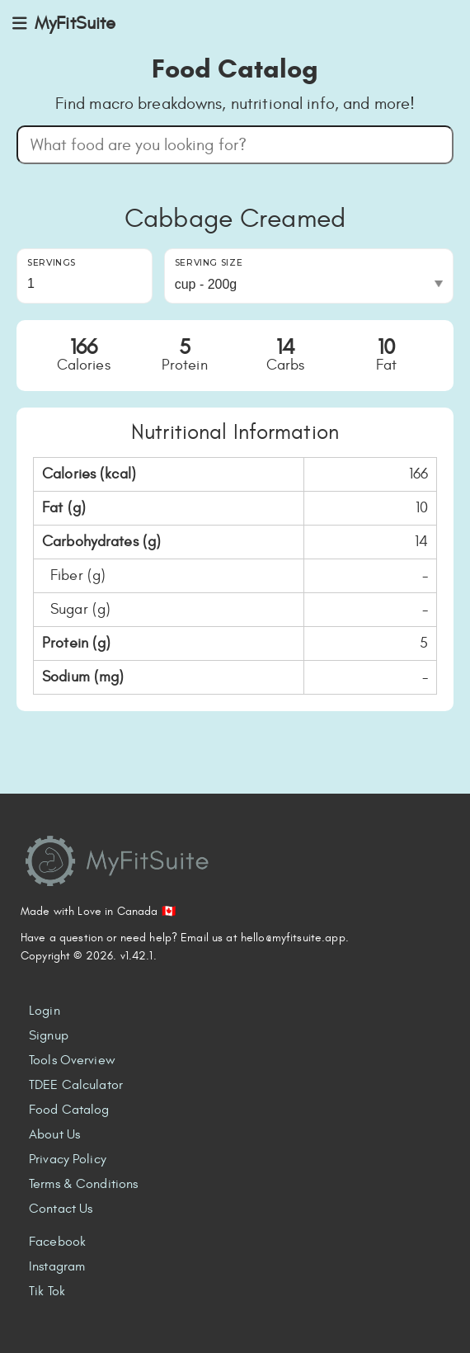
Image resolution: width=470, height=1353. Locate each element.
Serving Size (209, 262)
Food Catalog (69, 1109)
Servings (51, 262)
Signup (48, 1035)
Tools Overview (72, 1060)
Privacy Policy (67, 1159)
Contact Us (60, 1208)
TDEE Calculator (76, 1084)
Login (44, 1010)
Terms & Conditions (83, 1183)
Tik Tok (47, 1291)
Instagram (57, 1266)
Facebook (57, 1241)
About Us (54, 1134)
